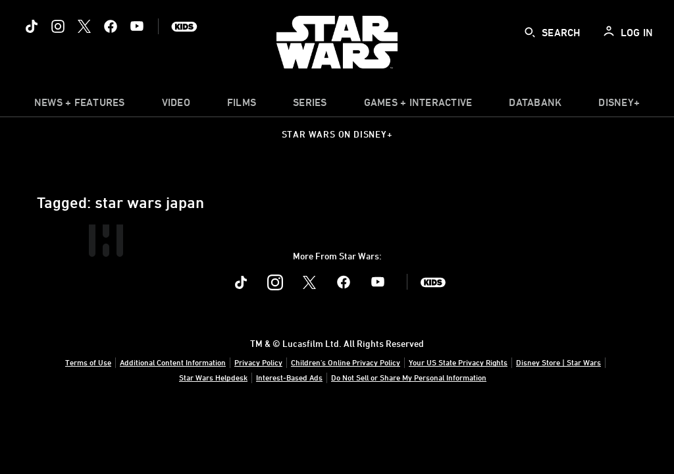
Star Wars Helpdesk (213, 377)
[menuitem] (176, 105)
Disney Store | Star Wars (558, 362)
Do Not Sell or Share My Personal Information (408, 377)
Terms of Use (88, 362)
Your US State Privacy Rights (458, 362)
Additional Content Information (173, 362)
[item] (79, 105)
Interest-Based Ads (289, 377)
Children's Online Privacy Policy (345, 362)
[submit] (529, 32)
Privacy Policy (258, 362)
